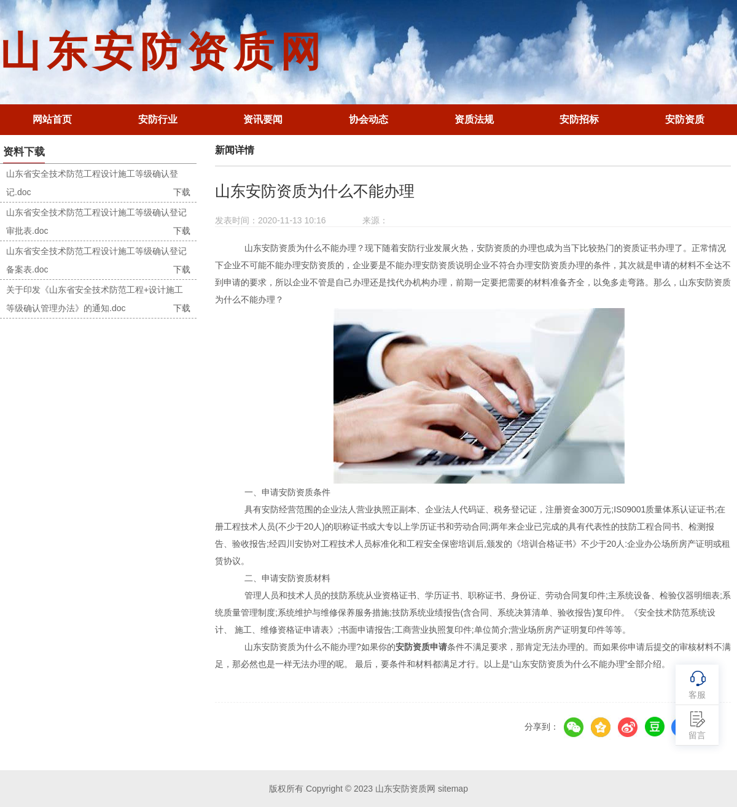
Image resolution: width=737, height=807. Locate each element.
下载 (181, 192)
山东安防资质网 (163, 51)
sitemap (453, 788)
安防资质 (684, 119)
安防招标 (579, 119)
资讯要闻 (263, 119)
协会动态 (368, 119)
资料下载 (24, 152)
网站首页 (52, 119)
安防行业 (157, 119)
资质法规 (474, 119)
